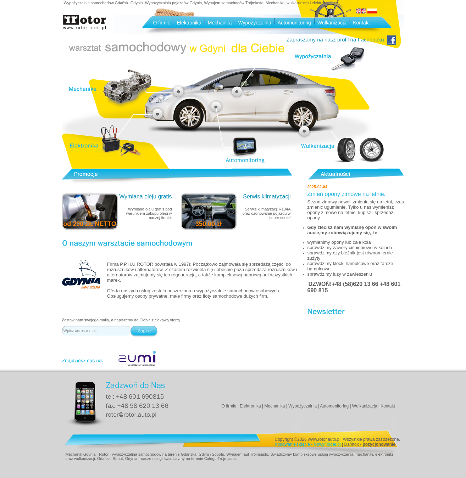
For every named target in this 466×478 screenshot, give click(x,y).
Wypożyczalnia (254, 23)
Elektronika (189, 23)
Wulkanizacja (331, 23)
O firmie (162, 23)
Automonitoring (294, 23)
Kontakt (361, 23)
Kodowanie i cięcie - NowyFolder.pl (308, 444)
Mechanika (220, 23)
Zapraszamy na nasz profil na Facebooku (341, 39)
